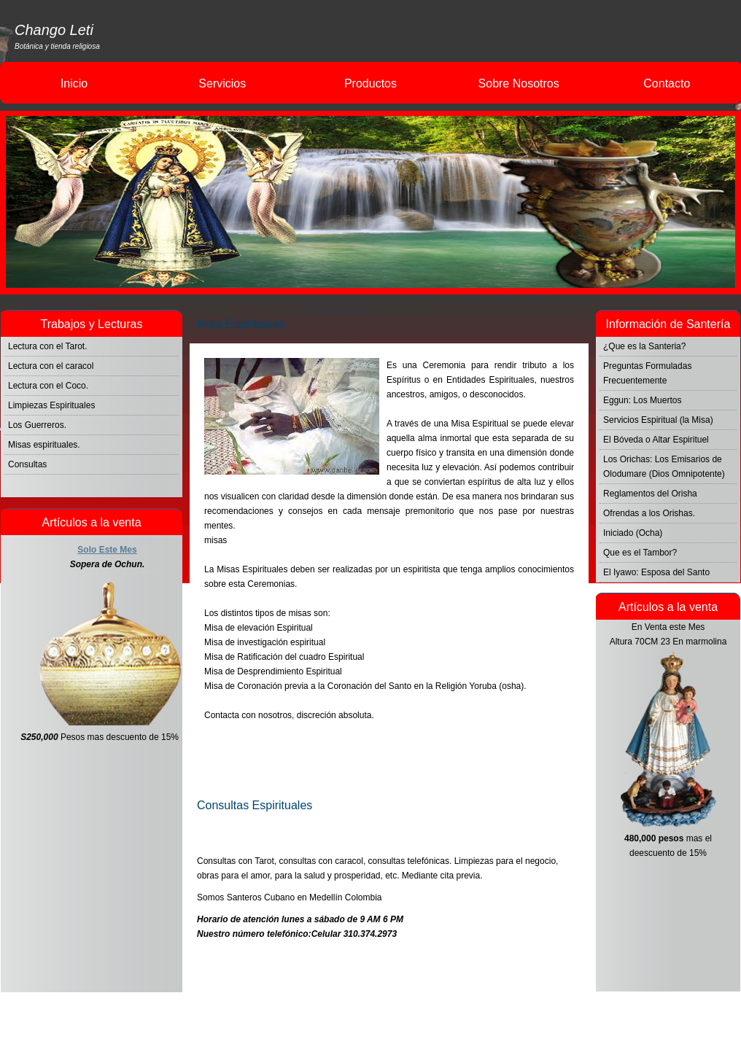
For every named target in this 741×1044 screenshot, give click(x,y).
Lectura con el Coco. (48, 386)
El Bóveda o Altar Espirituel (656, 440)
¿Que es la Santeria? (644, 346)
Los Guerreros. (37, 425)
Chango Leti (54, 30)
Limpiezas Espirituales (51, 405)
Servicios (222, 83)
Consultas (27, 464)
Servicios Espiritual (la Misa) (658, 420)
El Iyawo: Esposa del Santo (656, 572)
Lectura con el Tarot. (48, 346)
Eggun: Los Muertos (642, 400)
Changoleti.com (429, 1018)
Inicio (74, 83)
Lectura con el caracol (50, 366)
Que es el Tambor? (640, 553)
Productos (370, 83)
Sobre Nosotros (518, 83)
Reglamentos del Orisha (650, 493)
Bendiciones (550, 776)
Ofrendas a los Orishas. (649, 513)
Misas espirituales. (44, 445)
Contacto (666, 83)
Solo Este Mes (106, 550)
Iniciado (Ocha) (632, 533)
